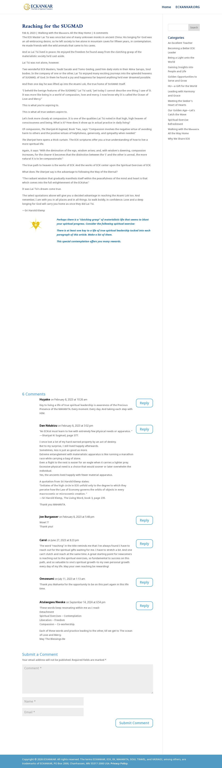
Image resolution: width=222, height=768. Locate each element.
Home (166, 7)
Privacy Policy (119, 763)
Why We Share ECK (179, 138)
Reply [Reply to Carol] (144, 543)
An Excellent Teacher (180, 43)
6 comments (101, 32)
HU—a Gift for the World (182, 86)
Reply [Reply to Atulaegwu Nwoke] (144, 605)
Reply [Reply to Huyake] (144, 403)
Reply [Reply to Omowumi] (144, 582)
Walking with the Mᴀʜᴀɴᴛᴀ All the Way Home (64, 32)
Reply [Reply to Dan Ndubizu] (144, 429)
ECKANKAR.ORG (188, 7)
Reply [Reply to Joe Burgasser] (144, 520)
